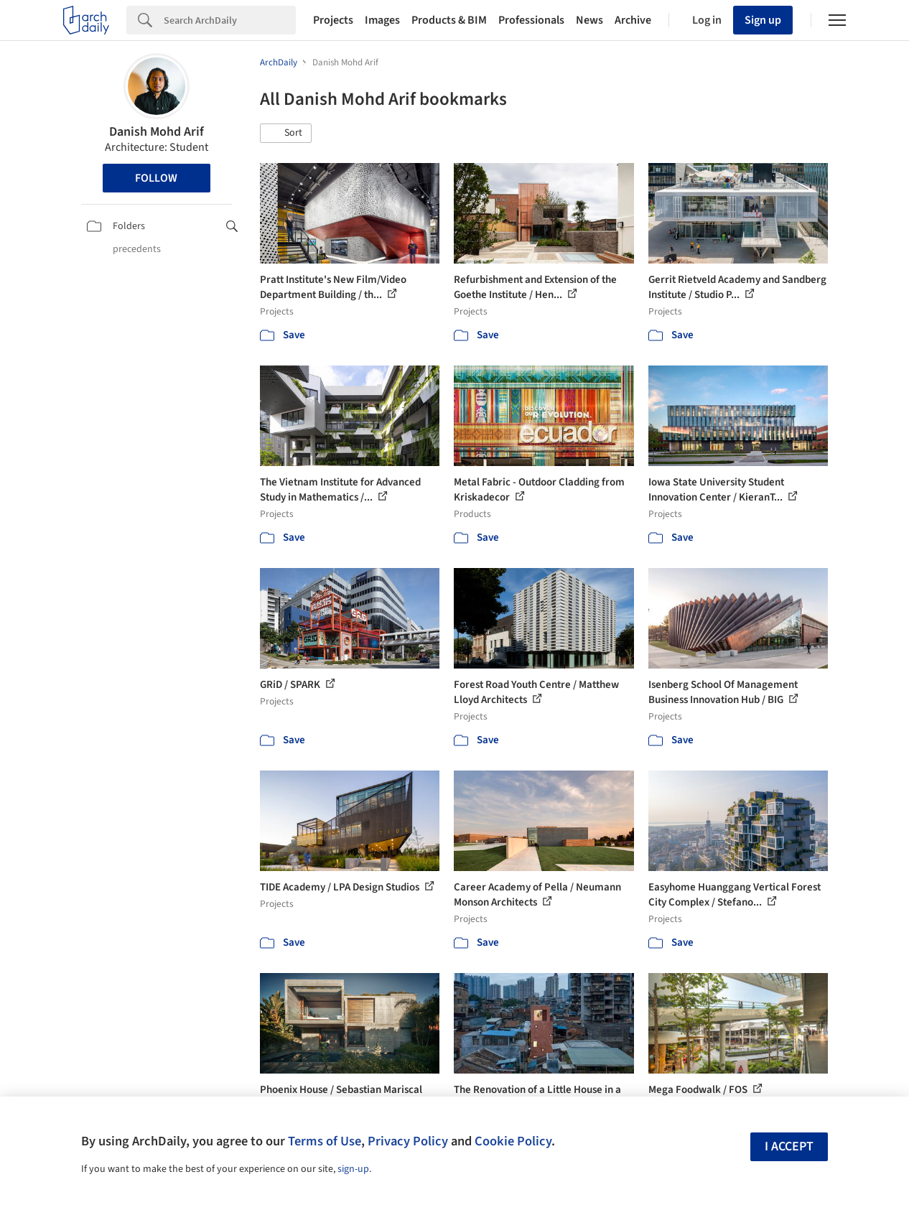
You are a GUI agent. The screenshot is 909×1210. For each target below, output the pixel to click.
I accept (789, 1146)
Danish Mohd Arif (156, 132)
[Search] (230, 20)
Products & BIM (449, 20)
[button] (286, 134)
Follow (156, 178)
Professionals (531, 20)
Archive (633, 20)
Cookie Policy (513, 1141)
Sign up (763, 20)
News (589, 20)
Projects (333, 20)
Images (382, 20)
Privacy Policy (408, 1141)
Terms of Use (324, 1141)
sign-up (353, 1169)
